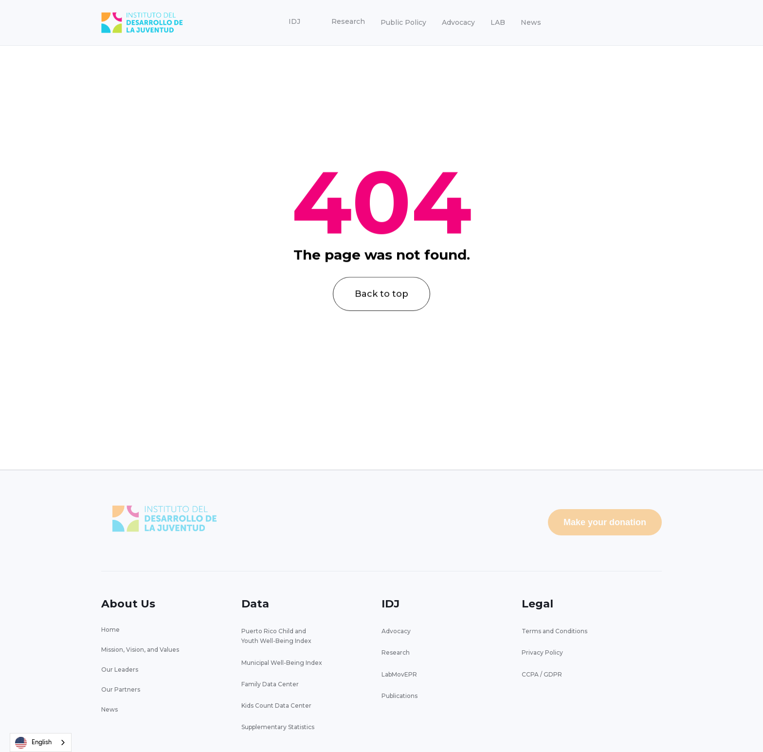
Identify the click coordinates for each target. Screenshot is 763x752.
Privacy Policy (542, 652)
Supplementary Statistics (277, 727)
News (531, 22)
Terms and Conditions (554, 631)
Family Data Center (270, 684)
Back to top (381, 305)
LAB (497, 22)
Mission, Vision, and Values (140, 649)
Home (110, 629)
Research (396, 652)
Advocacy (458, 22)
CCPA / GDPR (542, 674)
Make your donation (604, 522)
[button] (294, 22)
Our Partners (120, 689)
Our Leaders (119, 669)
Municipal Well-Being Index (281, 662)
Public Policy (403, 22)
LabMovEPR (399, 674)
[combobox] (41, 742)
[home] (142, 22)
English (33, 743)
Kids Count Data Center (276, 705)
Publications (400, 695)
